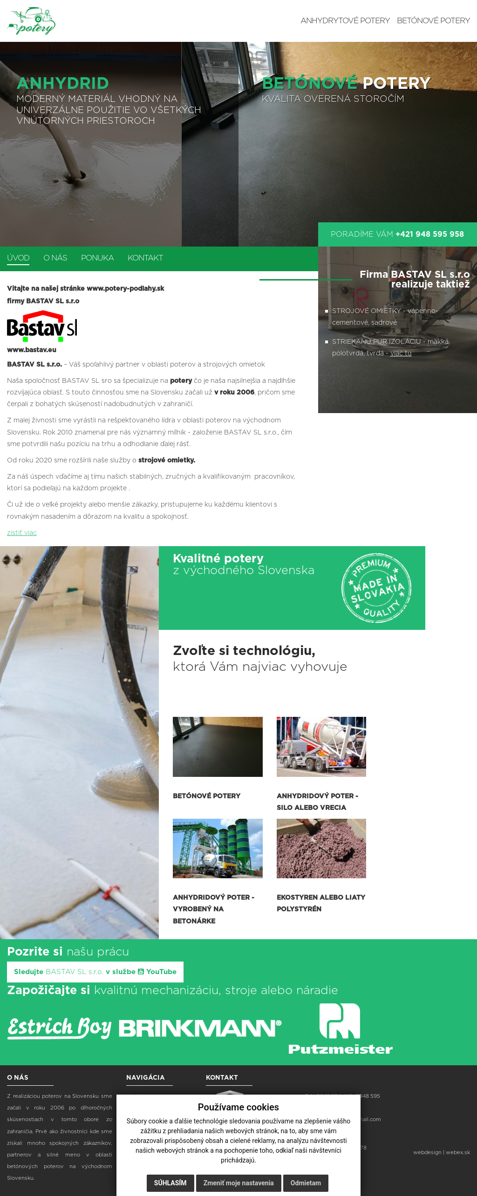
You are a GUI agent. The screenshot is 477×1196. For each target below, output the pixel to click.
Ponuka (97, 258)
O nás (55, 258)
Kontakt (145, 258)
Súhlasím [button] (170, 1183)
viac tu (401, 353)
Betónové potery (433, 21)
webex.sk (458, 1152)
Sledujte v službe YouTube (95, 972)
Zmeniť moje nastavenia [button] (239, 1183)
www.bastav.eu (31, 350)
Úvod (18, 258)
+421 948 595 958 (429, 234)
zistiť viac (22, 533)
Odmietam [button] (306, 1183)
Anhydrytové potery (345, 21)
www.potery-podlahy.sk (125, 289)
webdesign (427, 1152)
